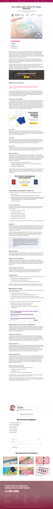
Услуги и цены (35, 501)
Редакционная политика (37, 498)
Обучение (25, 501)
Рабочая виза (7, 499)
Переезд (25, 502)
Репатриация (17, 496)
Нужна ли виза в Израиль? (13, 432)
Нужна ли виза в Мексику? (13, 429)
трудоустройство (36, 328)
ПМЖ (24, 499)
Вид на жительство (26, 496)
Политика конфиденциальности (19, 506)
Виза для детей (14, 46)
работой (12, 298)
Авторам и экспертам (36, 496)
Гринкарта (25, 498)
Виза (5, 498)
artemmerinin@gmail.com (20, 408)
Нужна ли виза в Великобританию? (14, 424)
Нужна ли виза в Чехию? (23, 465)
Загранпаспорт (17, 498)
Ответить (16, 319)
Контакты (35, 499)
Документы (13, 44)
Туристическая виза (7, 501)
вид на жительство (19, 326)
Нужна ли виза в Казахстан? (40, 465)
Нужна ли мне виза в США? (40, 475)
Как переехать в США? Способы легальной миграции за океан (22, 314)
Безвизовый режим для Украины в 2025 (15, 422)
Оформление (14, 43)
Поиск (42, 1)
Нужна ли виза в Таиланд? (7, 465)
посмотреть (25, 185)
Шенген (6, 502)
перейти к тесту (32, 123)
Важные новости (7, 496)
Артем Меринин (17, 14)
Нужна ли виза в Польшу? (13, 427)
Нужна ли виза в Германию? (13, 430)
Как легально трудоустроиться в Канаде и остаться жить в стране (23, 318)
